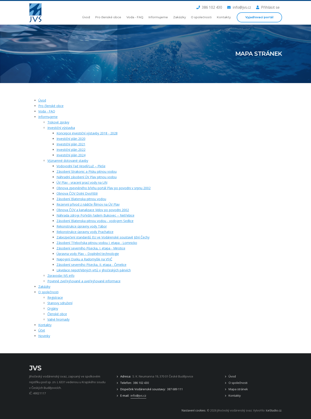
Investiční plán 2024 (71, 155)
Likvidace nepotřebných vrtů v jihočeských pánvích (94, 270)
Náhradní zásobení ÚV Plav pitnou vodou (87, 177)
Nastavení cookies (194, 410)
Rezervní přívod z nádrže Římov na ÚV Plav (88, 204)
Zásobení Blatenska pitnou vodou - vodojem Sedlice (95, 221)
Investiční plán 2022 (71, 149)
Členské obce (57, 314)
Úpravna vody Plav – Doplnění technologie (88, 253)
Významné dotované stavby (67, 160)
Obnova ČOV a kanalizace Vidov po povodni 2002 (93, 210)
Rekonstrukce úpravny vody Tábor (82, 226)
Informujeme (158, 17)
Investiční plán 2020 (71, 138)
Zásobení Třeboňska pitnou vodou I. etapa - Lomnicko (97, 243)
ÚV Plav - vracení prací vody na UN (82, 182)
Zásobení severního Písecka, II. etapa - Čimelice (91, 264)
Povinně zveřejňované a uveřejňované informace (84, 281)
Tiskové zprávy (58, 122)
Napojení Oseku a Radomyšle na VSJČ (84, 259)
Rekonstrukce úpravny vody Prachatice (85, 232)
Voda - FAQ (134, 17)
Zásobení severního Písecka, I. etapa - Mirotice (91, 248)
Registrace (55, 297)
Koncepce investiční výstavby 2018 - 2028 (87, 133)
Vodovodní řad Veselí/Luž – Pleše (81, 166)
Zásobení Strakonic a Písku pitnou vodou (87, 171)
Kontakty (224, 17)
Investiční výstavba (61, 128)
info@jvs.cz (239, 7)
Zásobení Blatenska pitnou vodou (81, 199)
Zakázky (179, 17)
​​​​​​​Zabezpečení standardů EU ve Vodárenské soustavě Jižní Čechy (103, 237)
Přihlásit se (268, 7)
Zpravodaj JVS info (61, 275)
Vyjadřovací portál (259, 17)
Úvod (86, 17)
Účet (41, 330)
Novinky (44, 336)
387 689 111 (175, 389)
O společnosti (201, 17)
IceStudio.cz (273, 410)
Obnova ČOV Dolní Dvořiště (77, 193)
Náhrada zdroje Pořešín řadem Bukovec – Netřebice (95, 215)
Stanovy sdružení (59, 303)
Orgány (52, 308)
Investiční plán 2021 (71, 144)
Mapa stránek (238, 389)
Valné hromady (58, 319)
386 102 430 (209, 7)
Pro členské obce (108, 17)
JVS (35, 368)
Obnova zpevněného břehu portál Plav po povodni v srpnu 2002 (104, 188)
